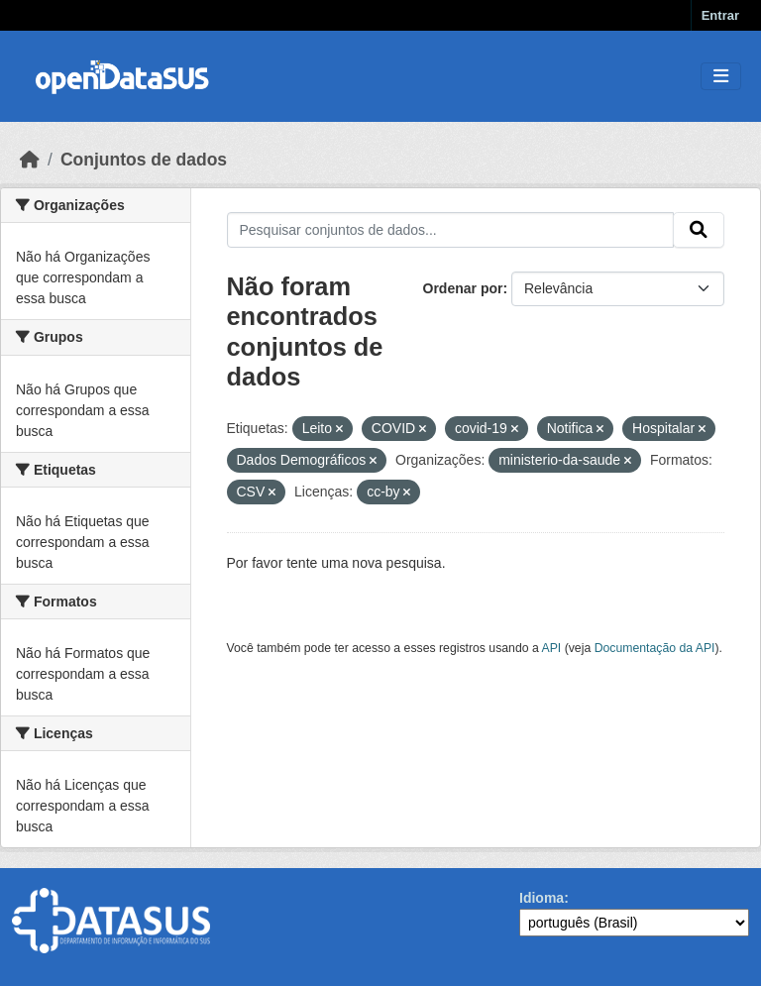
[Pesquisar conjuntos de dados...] (451, 230)
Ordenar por (463, 288)
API (552, 648)
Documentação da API (655, 648)
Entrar (720, 15)
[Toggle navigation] (721, 76)
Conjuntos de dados (143, 159)
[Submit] (698, 230)
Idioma (541, 898)
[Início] (30, 159)
